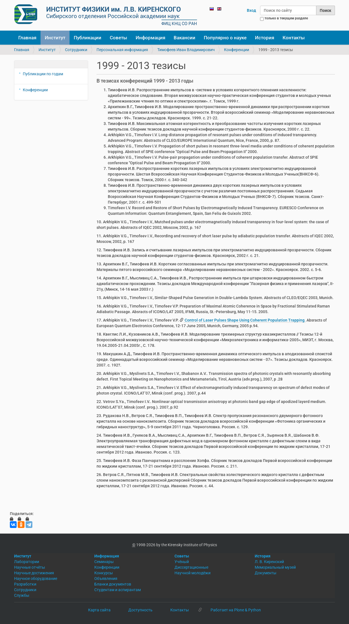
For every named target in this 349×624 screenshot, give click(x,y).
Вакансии (184, 37)
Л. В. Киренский (269, 561)
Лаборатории (26, 561)
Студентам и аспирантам (117, 589)
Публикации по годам (43, 74)
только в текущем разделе (286, 18)
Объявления (105, 578)
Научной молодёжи (192, 573)
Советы (118, 37)
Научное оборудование (35, 578)
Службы (21, 595)
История (264, 37)
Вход (251, 10)
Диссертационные (191, 567)
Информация (150, 37)
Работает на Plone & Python (236, 610)
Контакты (294, 37)
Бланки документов (112, 584)
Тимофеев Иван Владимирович (186, 49)
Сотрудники (76, 49)
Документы (265, 573)
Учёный (181, 561)
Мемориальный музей (275, 567)
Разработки (25, 584)
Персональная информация (122, 49)
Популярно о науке (225, 37)
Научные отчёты (29, 567)
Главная (27, 37)
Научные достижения (34, 573)
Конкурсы (103, 573)
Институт (55, 37)
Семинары (104, 561)
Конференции (236, 49)
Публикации (87, 37)
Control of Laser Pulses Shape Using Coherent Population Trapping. (245, 320)
